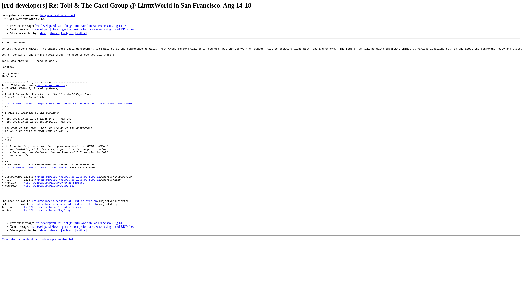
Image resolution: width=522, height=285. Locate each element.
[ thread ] (54, 33)
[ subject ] (67, 33)
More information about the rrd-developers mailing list (37, 274)
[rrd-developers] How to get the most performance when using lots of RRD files (82, 29)
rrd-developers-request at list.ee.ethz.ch (67, 204)
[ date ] (43, 33)
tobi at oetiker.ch (51, 94)
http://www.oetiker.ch (21, 193)
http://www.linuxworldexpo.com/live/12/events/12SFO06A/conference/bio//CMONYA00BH (68, 116)
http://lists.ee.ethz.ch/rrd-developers (54, 211)
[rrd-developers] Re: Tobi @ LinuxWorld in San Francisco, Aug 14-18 (80, 25)
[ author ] (81, 33)
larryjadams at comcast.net (57, 15)
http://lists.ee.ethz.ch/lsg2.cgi (49, 215)
